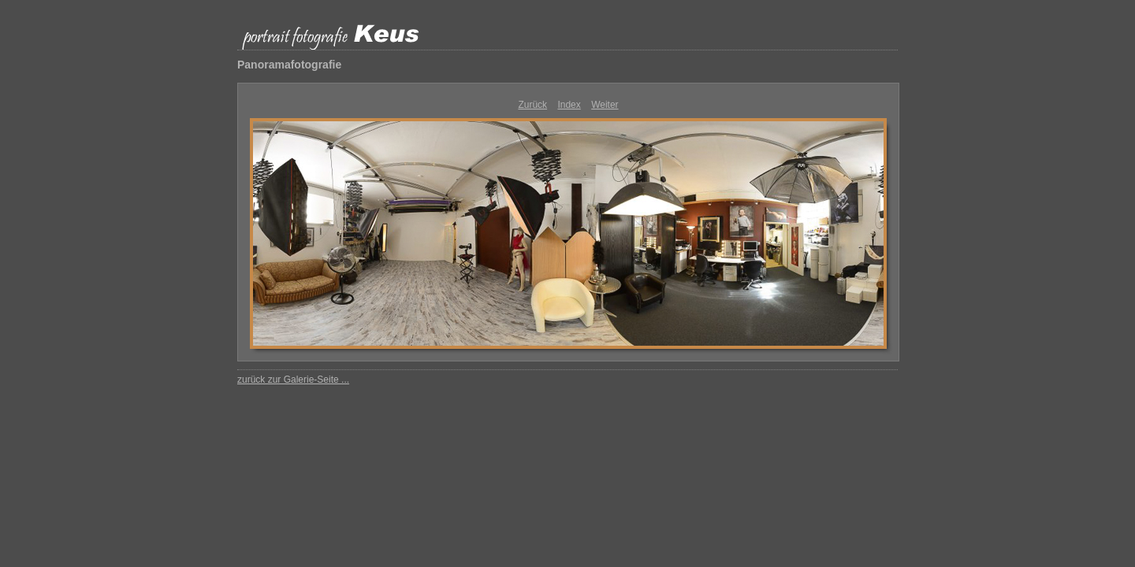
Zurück (532, 104)
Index (568, 104)
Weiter (604, 104)
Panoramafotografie (289, 64)
